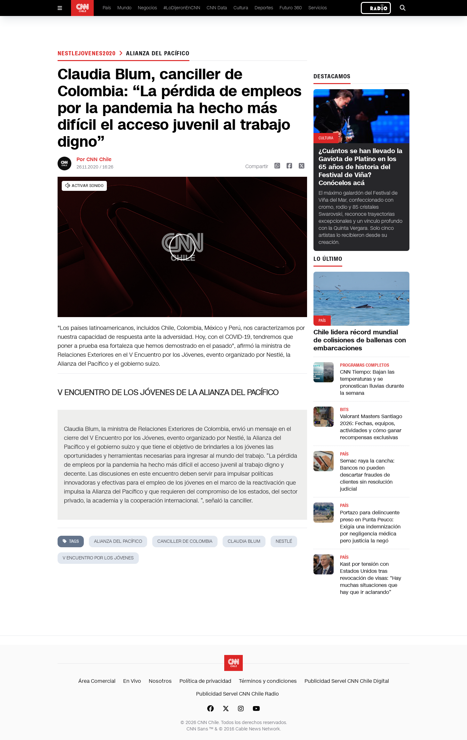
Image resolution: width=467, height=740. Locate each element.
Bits (344, 410)
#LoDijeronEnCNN (181, 8)
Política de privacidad (205, 681)
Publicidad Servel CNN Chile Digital (347, 681)
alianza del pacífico (157, 53)
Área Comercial (96, 681)
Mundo (124, 8)
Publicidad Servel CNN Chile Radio (237, 693)
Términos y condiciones (268, 681)
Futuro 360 (291, 8)
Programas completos (364, 365)
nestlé (284, 541)
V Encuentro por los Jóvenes (98, 558)
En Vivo (132, 681)
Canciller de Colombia (184, 541)
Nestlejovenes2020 (88, 53)
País (107, 8)
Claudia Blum (244, 541)
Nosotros (160, 681)
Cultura (241, 8)
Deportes (264, 8)
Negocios (147, 8)
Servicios (317, 8)
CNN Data (217, 8)
